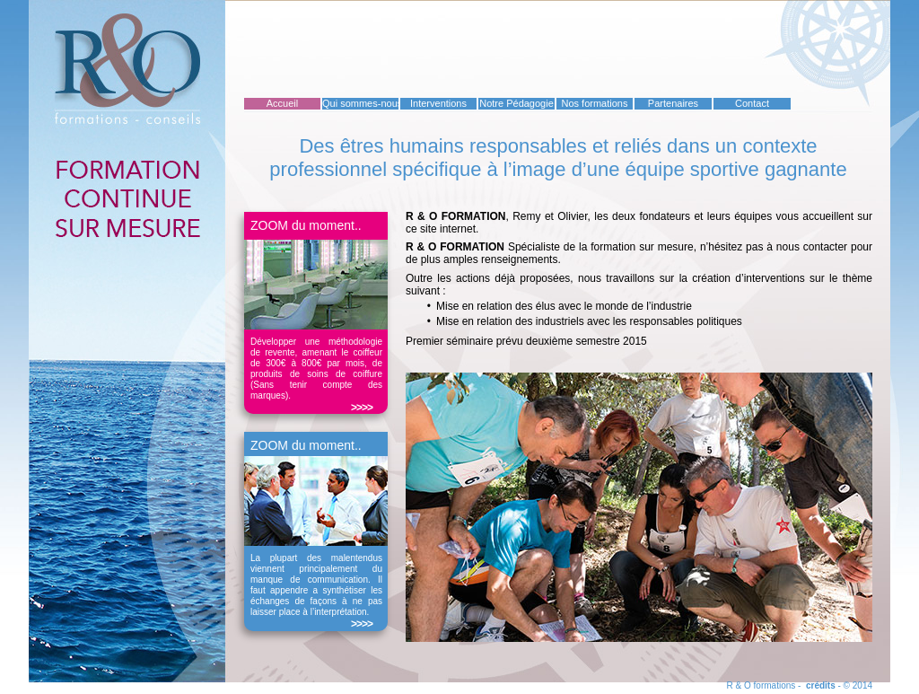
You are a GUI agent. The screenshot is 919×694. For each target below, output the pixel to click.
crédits (821, 685)
